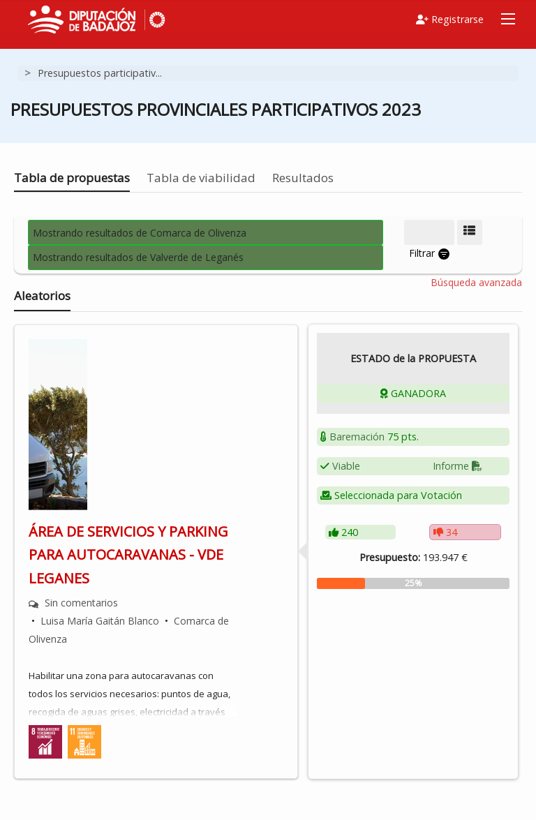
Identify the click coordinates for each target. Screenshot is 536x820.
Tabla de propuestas (72, 178)
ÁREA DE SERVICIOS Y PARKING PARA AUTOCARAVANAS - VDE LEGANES (128, 555)
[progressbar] (413, 583)
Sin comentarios (81, 602)
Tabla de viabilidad (201, 178)
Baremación (357, 436)
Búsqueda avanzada (476, 283)
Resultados (303, 178)
